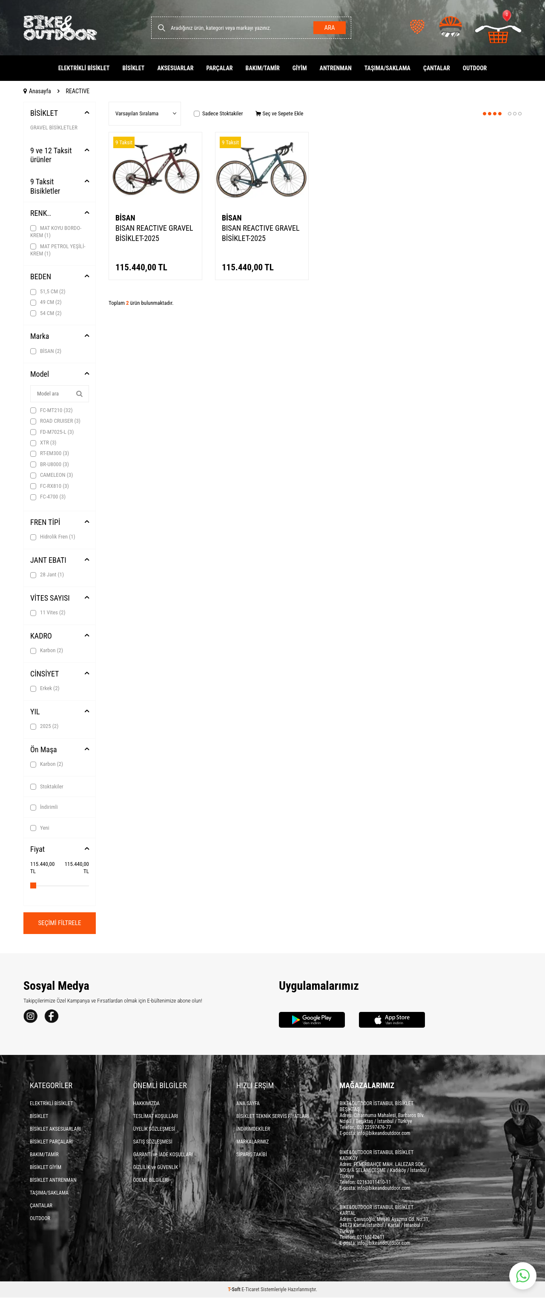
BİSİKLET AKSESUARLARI (55, 1129)
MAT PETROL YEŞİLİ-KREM (57, 250)
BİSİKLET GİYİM (45, 1168)
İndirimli (44, 807)
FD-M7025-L (52, 432)
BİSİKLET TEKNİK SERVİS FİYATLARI (272, 1117)
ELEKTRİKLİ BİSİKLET (84, 68)
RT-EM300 (49, 453)
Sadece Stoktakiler (218, 113)
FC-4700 (48, 496)
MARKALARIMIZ (252, 1142)
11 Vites (48, 612)
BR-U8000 (49, 464)
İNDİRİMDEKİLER (253, 1129)
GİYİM (300, 68)
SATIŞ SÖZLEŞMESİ (152, 1142)
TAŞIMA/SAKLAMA (387, 68)
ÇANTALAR (436, 68)
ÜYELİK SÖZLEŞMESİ (154, 1129)
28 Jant (47, 574)
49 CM (46, 302)
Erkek (45, 688)
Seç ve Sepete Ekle (279, 113)
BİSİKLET (133, 68)
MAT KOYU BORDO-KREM (55, 231)
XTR (43, 442)
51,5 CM (48, 291)
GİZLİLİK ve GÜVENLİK (155, 1168)
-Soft (234, 1290)
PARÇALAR (219, 68)
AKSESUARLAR (175, 68)
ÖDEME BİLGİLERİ (151, 1180)
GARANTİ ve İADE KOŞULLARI (163, 1155)
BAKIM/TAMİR (263, 68)
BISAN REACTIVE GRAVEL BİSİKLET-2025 (154, 233)
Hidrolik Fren (52, 536)
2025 (44, 726)
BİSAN (45, 351)
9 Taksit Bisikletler (45, 186)
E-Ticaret (250, 1290)
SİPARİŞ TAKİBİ (251, 1155)
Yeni (39, 828)
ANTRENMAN (336, 68)
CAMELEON (51, 475)
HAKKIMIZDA (146, 1104)
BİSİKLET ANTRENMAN (53, 1180)
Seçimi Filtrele (60, 923)
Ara (328, 28)
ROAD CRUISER (55, 421)
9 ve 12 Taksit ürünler (51, 155)
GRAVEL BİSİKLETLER (53, 127)
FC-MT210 (51, 410)
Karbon (46, 650)
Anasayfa (37, 91)
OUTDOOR (475, 68)
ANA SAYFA (248, 1104)
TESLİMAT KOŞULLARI (155, 1117)
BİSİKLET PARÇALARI (51, 1142)
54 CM (46, 313)
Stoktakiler (46, 786)
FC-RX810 (49, 486)
